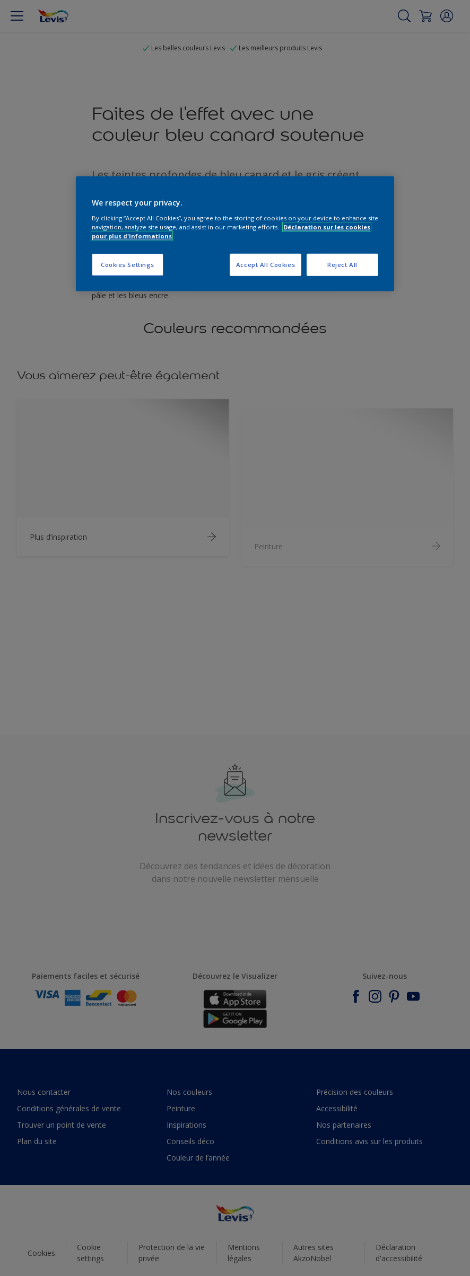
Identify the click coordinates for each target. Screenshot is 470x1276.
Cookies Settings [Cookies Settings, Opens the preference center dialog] (127, 265)
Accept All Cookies (265, 265)
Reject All (342, 265)
